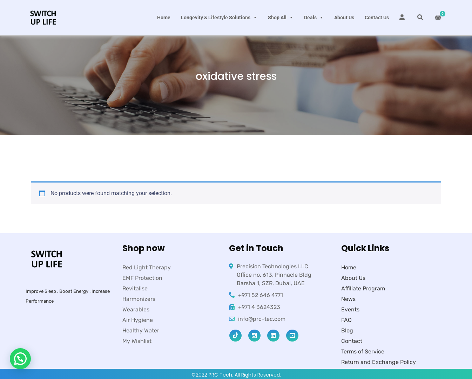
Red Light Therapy (146, 267)
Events (350, 309)
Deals (314, 17)
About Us (344, 17)
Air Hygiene (137, 320)
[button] (20, 358)
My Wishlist (136, 341)
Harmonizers (138, 299)
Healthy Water (140, 330)
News (348, 299)
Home (163, 17)
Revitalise (135, 288)
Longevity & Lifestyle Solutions (219, 17)
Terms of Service (362, 351)
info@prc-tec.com (261, 319)
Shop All (281, 17)
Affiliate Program (363, 288)
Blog (347, 330)
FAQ (346, 320)
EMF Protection (142, 278)
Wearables (135, 309)
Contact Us (377, 17)
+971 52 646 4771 (260, 295)
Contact (351, 341)
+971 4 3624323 (259, 307)
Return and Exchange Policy (378, 362)
